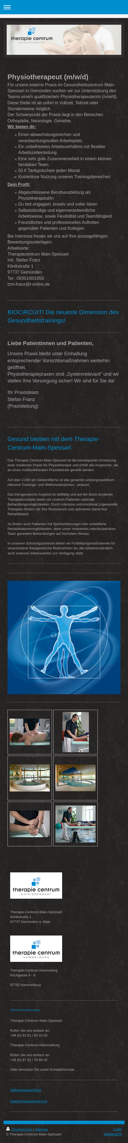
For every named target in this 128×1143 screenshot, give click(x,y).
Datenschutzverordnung (28, 1101)
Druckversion (19, 1129)
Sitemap (41, 1129)
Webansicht (113, 1134)
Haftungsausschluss (25, 1090)
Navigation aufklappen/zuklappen (64, 7)
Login (117, 1129)
